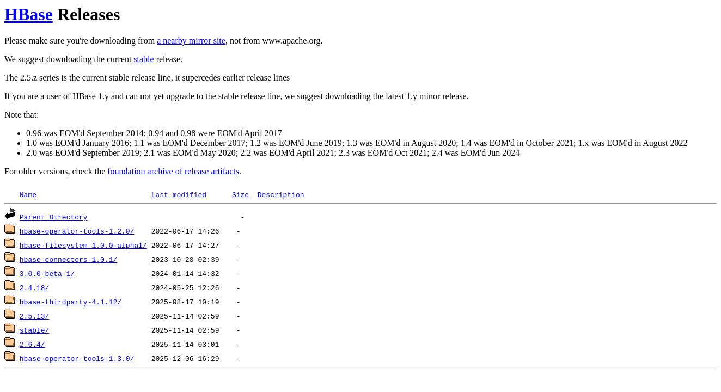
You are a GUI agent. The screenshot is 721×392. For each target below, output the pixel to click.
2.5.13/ (35, 316)
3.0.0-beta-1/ (47, 273)
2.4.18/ (35, 287)
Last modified (178, 194)
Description (281, 194)
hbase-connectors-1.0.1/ (68, 259)
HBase (28, 14)
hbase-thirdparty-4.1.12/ (70, 302)
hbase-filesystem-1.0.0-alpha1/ (83, 245)
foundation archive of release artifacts (173, 171)
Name (28, 194)
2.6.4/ (32, 344)
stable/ (35, 330)
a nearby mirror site (191, 40)
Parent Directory (54, 217)
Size (240, 194)
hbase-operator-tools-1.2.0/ (77, 231)
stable (143, 59)
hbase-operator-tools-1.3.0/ (77, 358)
